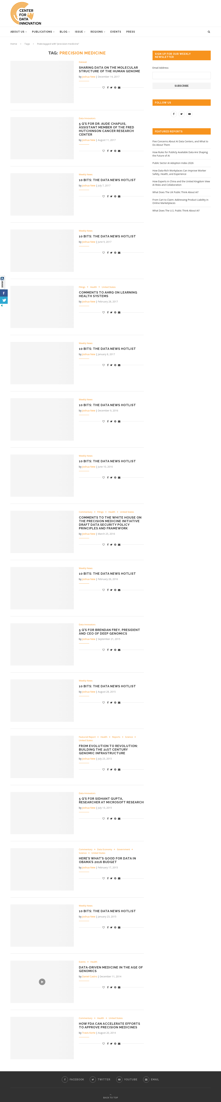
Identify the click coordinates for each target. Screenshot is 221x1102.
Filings (82, 287)
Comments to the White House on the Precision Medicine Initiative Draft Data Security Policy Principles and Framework (110, 523)
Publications (42, 31)
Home (13, 44)
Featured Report (87, 737)
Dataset (83, 62)
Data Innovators (87, 118)
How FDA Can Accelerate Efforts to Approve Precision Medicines (109, 1025)
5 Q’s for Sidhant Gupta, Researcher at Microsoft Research (111, 800)
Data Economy (104, 849)
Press (130, 31)
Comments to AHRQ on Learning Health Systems (108, 294)
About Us (17, 31)
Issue (79, 31)
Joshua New (88, 76)
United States (109, 287)
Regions (97, 31)
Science (129, 737)
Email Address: (161, 67)
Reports (116, 737)
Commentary (85, 512)
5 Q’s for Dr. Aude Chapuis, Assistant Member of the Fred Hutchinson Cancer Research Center (106, 129)
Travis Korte (89, 1032)
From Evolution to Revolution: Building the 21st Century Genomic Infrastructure (108, 749)
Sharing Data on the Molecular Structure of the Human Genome (109, 69)
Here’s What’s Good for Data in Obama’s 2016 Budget (107, 860)
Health (93, 287)
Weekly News (86, 174)
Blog (63, 31)
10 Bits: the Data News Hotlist (107, 180)
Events (115, 31)
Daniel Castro (89, 976)
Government (123, 849)
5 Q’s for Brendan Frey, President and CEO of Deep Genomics (109, 631)
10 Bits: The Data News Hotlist (107, 686)
